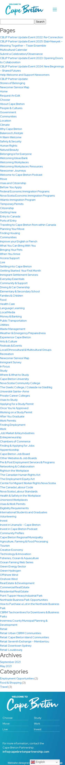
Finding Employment (12, 425)
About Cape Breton (12, 104)
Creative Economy (11, 550)
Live (2, 262)
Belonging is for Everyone (16, 154)
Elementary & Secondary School (20, 291)
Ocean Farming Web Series (16, 562)
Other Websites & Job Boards (18, 458)
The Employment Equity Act (17, 479)
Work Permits (8, 420)
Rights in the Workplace (14, 470)
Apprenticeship (9, 450)
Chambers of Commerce (15, 441)
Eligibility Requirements (14, 508)
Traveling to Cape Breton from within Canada (28, 225)
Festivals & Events (11, 345)
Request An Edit (10, 95)
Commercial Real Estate (14, 587)
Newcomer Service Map (14, 87)
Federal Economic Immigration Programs (24, 191)
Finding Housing (10, 233)
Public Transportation (13, 320)
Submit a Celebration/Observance (21, 54)
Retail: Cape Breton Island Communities (24, 637)
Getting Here (8, 212)
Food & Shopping (10, 682)
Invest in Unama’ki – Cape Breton (20, 525)
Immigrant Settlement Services (19, 275)
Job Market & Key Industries (17, 433)
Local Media (7, 312)
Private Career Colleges (15, 395)
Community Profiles (12, 533)
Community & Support (14, 283)
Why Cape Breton (11, 129)
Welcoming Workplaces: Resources (21, 166)
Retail (3, 629)
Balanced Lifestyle (11, 133)
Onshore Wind (9, 579)
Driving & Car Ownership (15, 287)
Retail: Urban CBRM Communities (20, 633)
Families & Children (11, 295)
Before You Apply (11, 187)
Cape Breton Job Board (15, 454)
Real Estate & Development (17, 583)
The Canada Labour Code (16, 487)
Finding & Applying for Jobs (17, 445)
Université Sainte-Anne (14, 391)
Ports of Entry (8, 220)
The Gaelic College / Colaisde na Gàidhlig (26, 387)
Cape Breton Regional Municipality (21, 537)
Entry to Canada (10, 216)
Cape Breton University (14, 379)
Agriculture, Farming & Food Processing (24, 541)
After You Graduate (12, 416)
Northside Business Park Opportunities (24, 600)
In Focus (5, 366)
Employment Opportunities (17, 678)
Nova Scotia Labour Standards (18, 491)
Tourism (5, 545)
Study (3, 370)
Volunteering (8, 516)
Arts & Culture (8, 341)
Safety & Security (10, 141)
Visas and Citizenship (13, 183)
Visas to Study (9, 400)
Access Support (10, 258)
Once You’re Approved (14, 408)
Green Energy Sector (13, 566)
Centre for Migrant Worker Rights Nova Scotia (28, 483)
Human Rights (8, 145)
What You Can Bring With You (18, 245)
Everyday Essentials (12, 279)
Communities (8, 116)
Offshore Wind (9, 575)
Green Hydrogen (10, 570)
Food (3, 300)
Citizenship (7, 208)
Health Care (7, 304)
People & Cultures (11, 108)
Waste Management (12, 329)
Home (4, 91)
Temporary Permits (11, 204)
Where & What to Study (14, 375)
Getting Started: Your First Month (20, 270)
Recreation (7, 354)
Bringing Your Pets (11, 250)
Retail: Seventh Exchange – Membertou (24, 641)
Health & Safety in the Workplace (20, 495)
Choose (5, 100)
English (38, 762)
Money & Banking (11, 316)
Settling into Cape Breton (16, 266)
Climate (5, 125)
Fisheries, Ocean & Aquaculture (19, 558)
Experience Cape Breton (15, 337)
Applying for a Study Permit (17, 404)
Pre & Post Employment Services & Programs (27, 462)
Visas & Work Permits (12, 504)
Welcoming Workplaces (14, 162)
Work (3, 429)
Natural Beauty (9, 150)
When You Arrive (10, 254)
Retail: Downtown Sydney (15, 645)
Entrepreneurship (10, 437)
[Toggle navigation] (55, 9)
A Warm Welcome (10, 137)
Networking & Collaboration (17, 466)
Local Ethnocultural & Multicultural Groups (25, 350)
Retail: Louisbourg (11, 650)
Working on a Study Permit (16, 412)
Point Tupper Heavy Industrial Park (21, 595)
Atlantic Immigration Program (18, 200)
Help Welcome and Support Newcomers (24, 75)
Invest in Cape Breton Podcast (18, 529)
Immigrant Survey (10, 362)
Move (3, 179)
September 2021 (10, 662)
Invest (3, 520)
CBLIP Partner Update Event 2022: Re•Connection (31, 37)
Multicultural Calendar (13, 50)
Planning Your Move (12, 229)
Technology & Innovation (15, 554)
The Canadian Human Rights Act (20, 475)
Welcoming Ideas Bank (14, 158)
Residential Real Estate (14, 591)
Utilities (4, 325)
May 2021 (6, 666)
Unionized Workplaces (14, 500)
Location (5, 120)
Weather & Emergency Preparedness (23, 333)
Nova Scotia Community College (20, 383)
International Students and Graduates (23, 512)
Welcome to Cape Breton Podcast (21, 175)
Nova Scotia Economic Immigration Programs (27, 195)
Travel (4, 687)
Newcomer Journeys (13, 170)
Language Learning (12, 308)
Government (8, 112)
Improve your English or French (18, 241)
